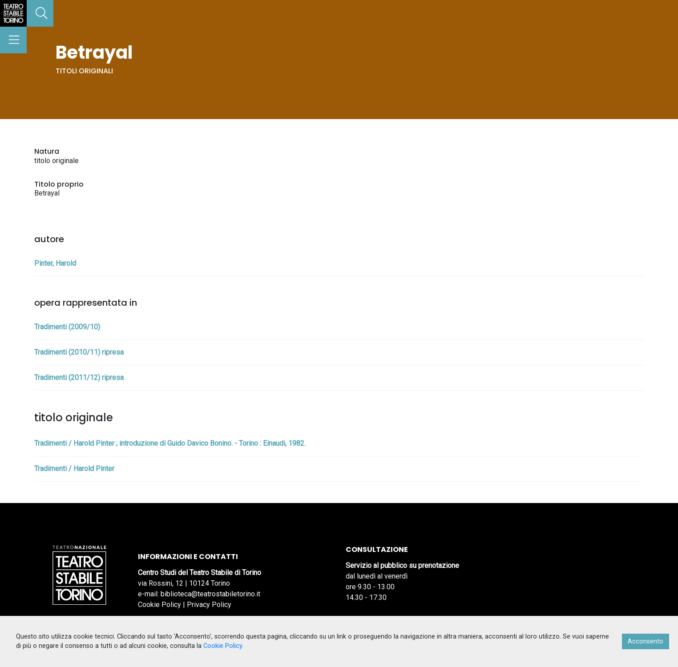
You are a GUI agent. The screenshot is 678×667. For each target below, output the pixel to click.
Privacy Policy (209, 604)
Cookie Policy (159, 604)
